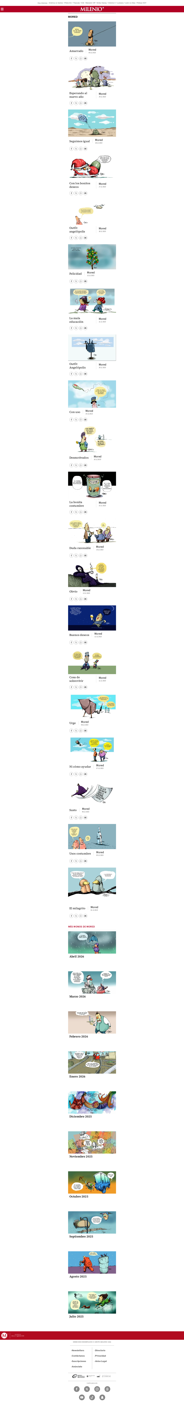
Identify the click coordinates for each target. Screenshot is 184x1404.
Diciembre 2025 (80, 1116)
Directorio (100, 1350)
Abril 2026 (76, 956)
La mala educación (76, 320)
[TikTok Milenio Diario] (92, 1397)
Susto (73, 810)
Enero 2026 (77, 1076)
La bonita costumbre (76, 504)
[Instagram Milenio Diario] (97, 1389)
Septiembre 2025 (81, 1236)
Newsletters (78, 1350)
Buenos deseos (79, 635)
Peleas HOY (141, 3)
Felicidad (75, 274)
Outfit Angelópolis (77, 365)
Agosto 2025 (78, 1276)
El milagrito (77, 908)
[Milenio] (92, 9)
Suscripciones (79, 1361)
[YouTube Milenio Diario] (82, 1397)
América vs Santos (56, 3)
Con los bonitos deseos (79, 185)
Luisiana (120, 3)
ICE (82, 3)
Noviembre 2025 (81, 1156)
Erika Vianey (102, 3)
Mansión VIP (90, 3)
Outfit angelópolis (77, 229)
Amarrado (76, 51)
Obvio (73, 591)
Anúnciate (77, 1366)
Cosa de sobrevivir (76, 679)
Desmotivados (79, 457)
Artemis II (112, 3)
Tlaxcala (76, 3)
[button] (2, 10)
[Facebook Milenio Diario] (77, 1389)
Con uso (74, 412)
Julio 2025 (76, 1316)
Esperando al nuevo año (78, 95)
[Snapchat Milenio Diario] (102, 1397)
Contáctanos (78, 1356)
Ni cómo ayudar (80, 766)
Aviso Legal (101, 1361)
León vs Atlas (130, 3)
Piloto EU (68, 3)
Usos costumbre (80, 853)
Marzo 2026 (77, 996)
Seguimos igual (79, 141)
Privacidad (100, 1356)
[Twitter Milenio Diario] (87, 1389)
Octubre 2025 (78, 1196)
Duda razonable (80, 548)
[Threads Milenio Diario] (107, 1389)
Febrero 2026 (78, 1036)
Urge (72, 723)
